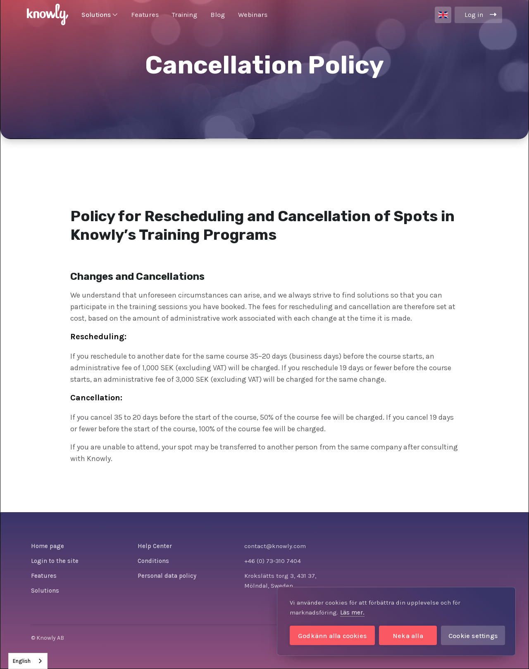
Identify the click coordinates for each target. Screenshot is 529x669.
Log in (474, 15)
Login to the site (55, 561)
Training (184, 15)
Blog (217, 15)
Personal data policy (167, 575)
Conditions (153, 561)
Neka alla (408, 636)
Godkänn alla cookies (332, 636)
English (22, 661)
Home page (47, 546)
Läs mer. (352, 612)
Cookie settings (473, 636)
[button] (99, 15)
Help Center (155, 546)
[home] (47, 15)
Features (145, 15)
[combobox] (28, 661)
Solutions (45, 590)
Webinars (252, 15)
